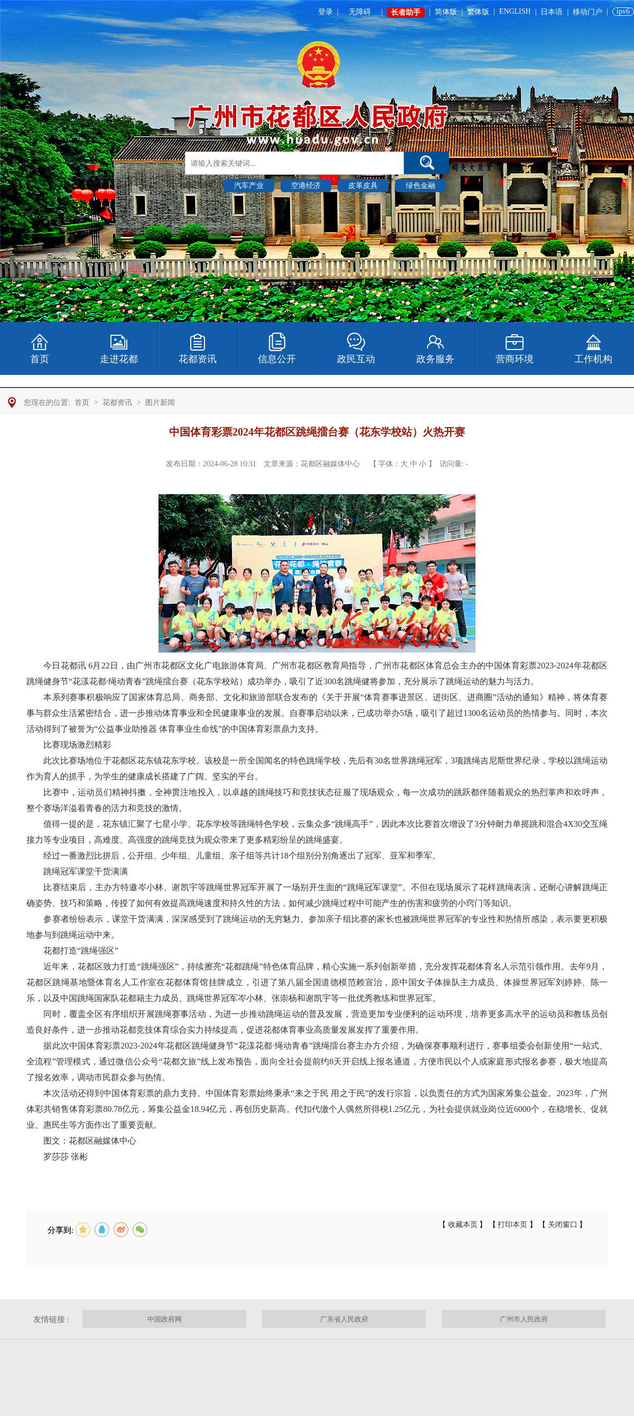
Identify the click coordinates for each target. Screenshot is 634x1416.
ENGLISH (515, 11)
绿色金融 (420, 186)
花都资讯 (117, 403)
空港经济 (306, 186)
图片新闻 (160, 403)
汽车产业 (249, 186)
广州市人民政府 (524, 1319)
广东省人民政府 (344, 1319)
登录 (325, 12)
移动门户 (587, 12)
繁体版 (478, 12)
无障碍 (360, 12)
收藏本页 (462, 1225)
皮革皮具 (363, 186)
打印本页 (512, 1225)
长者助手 (406, 12)
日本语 (551, 12)
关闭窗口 (562, 1225)
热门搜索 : (202, 185)
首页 (81, 403)
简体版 (446, 12)
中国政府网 (164, 1319)
